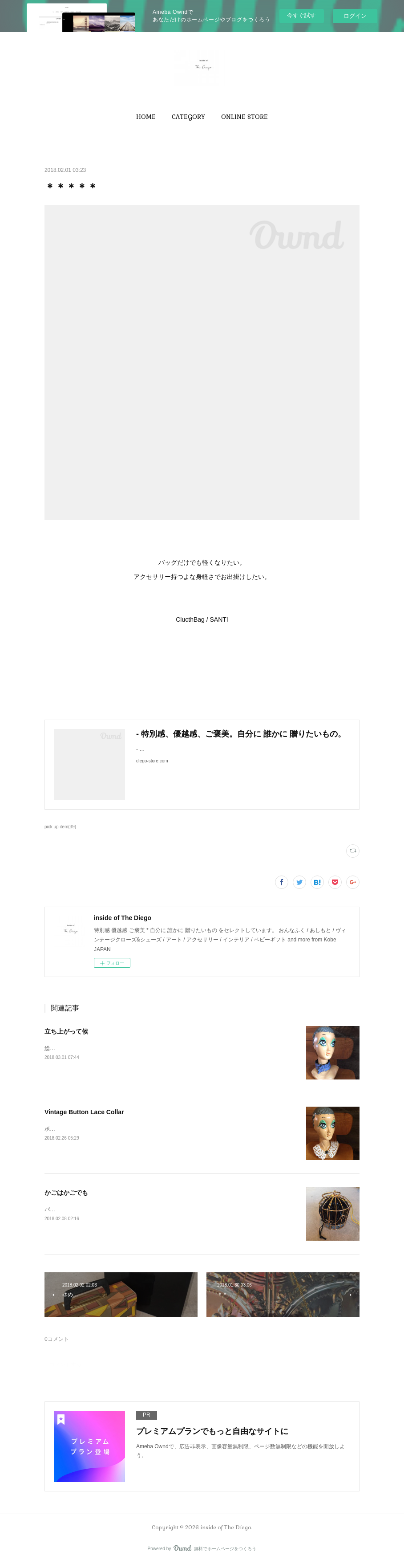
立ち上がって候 (66, 1031)
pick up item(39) (60, 826)
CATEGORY (188, 117)
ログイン (355, 15)
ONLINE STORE (244, 117)
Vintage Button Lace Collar (84, 1112)
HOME (146, 117)
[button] (146, 116)
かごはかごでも (66, 1192)
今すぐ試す (301, 15)
